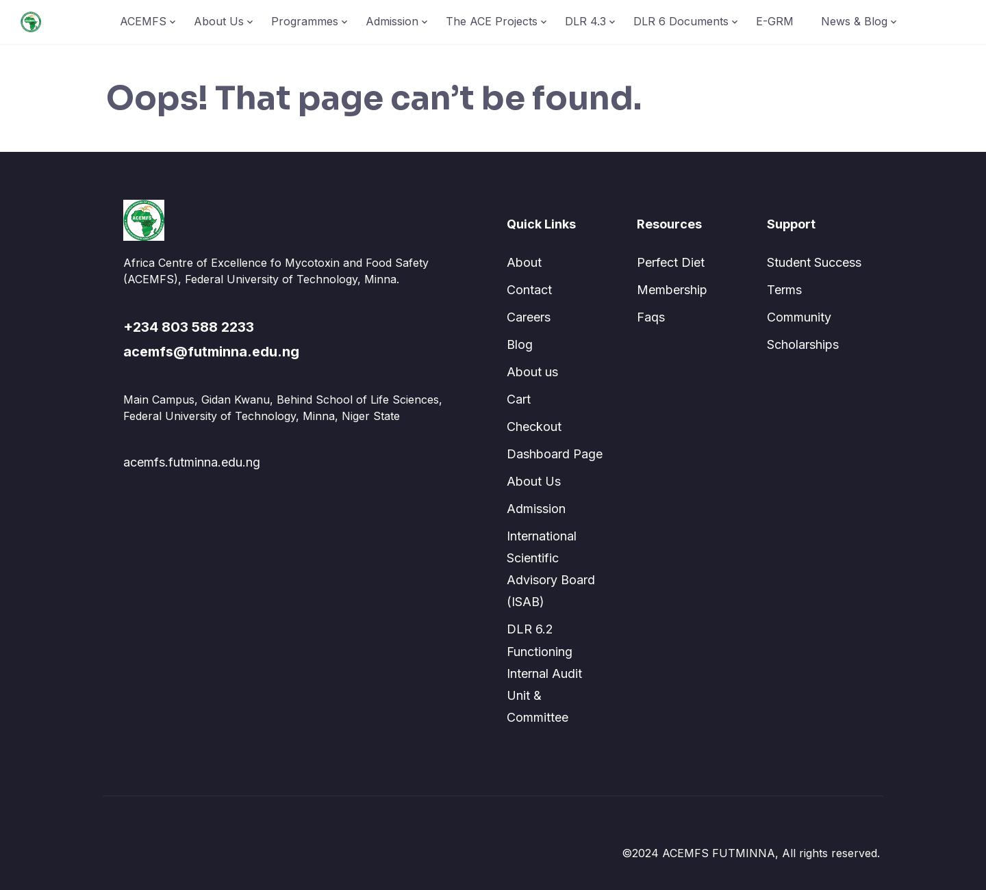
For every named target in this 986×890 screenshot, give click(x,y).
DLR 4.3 (585, 21)
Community (799, 317)
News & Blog (854, 21)
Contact (529, 290)
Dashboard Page (555, 454)
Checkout (534, 426)
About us (532, 372)
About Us (219, 21)
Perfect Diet (671, 262)
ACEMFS (143, 21)
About (524, 262)
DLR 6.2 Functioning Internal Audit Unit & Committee (544, 673)
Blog (520, 344)
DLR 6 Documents (681, 21)
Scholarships (803, 344)
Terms (784, 290)
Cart (519, 399)
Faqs (651, 317)
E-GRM (775, 21)
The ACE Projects (492, 21)
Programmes (304, 21)
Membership (672, 290)
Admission (392, 21)
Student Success (814, 262)
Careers (529, 317)
